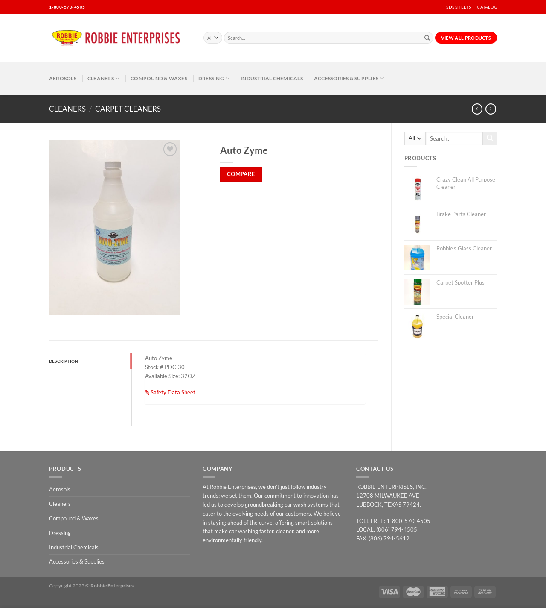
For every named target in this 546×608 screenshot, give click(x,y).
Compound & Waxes (159, 78)
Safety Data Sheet (170, 392)
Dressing (213, 78)
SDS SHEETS (458, 6)
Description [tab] (63, 361)
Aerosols (62, 78)
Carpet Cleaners (128, 108)
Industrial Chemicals (272, 78)
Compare (241, 174)
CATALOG (487, 6)
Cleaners (103, 78)
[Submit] (427, 38)
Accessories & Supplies (349, 78)
